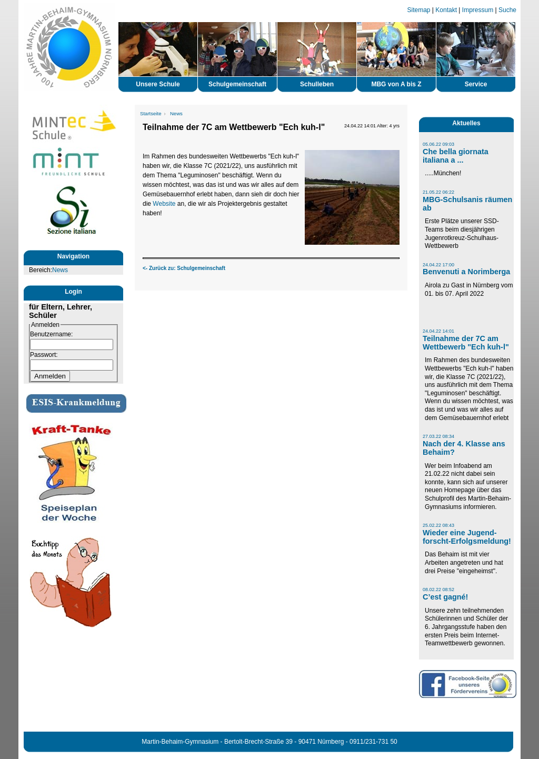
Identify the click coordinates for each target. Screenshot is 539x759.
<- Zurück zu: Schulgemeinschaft (184, 268)
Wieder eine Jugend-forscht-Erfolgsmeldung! (467, 536)
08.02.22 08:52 (438, 589)
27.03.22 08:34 (438, 436)
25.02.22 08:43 (438, 525)
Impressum (477, 10)
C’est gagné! (445, 597)
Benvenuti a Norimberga (466, 271)
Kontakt (446, 10)
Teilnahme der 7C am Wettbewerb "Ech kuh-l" (466, 342)
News (60, 270)
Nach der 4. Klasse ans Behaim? (464, 448)
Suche (507, 10)
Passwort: (44, 354)
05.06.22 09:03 (438, 144)
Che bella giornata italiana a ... (455, 155)
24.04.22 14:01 (438, 331)
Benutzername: (51, 334)
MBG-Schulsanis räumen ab (467, 203)
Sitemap (419, 10)
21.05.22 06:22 (438, 192)
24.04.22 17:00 (438, 264)
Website (164, 203)
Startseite (151, 113)
